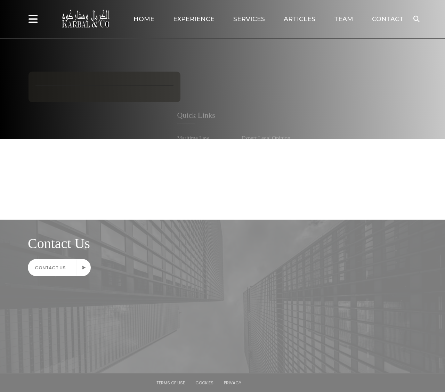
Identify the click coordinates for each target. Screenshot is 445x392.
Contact (388, 19)
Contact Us (61, 268)
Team (343, 19)
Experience (194, 19)
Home (144, 19)
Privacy (21, 383)
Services (249, 19)
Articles (299, 19)
